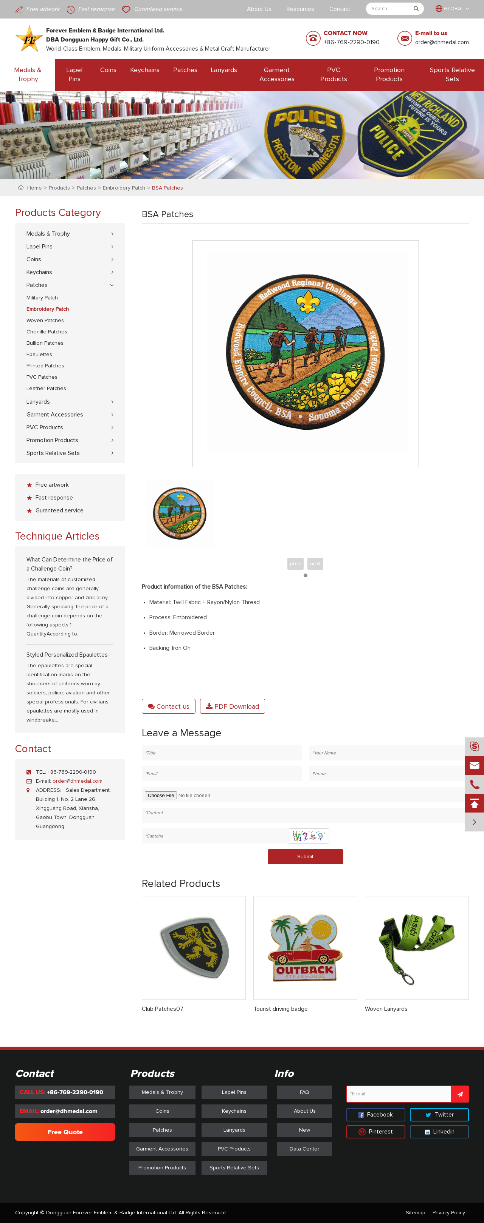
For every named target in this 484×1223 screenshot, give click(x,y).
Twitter (439, 1115)
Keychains (145, 70)
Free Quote (65, 1132)
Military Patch (42, 298)
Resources (300, 9)
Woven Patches (45, 320)
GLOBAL (454, 8)
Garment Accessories (277, 75)
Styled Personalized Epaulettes (67, 655)
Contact (340, 9)
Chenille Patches (46, 332)
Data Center (305, 1149)
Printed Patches (45, 366)
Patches (185, 70)
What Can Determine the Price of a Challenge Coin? (69, 564)
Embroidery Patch (124, 188)
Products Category (58, 213)
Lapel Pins (74, 75)
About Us (259, 9)
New (304, 1130)
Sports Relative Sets (452, 75)
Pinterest (375, 1132)
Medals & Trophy (28, 75)
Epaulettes (39, 354)
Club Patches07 (162, 1009)
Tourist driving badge (280, 1009)
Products (59, 188)
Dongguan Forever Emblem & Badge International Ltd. (111, 1212)
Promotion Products (389, 75)
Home (34, 188)
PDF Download (232, 706)
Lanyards (224, 70)
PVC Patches (41, 377)
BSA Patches (167, 188)
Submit (305, 856)
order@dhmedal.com (442, 42)
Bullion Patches (45, 343)
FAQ (304, 1092)
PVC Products (333, 75)
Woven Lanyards (386, 1009)
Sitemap (415, 1212)
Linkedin (440, 1132)
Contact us (168, 706)
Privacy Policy (449, 1212)
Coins (108, 70)
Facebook (375, 1115)
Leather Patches (46, 388)
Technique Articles (57, 536)
